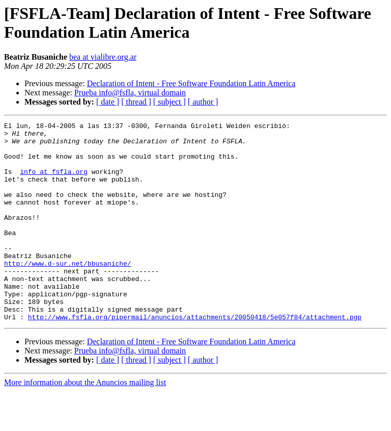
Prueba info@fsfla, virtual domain (130, 92)
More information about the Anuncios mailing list (85, 422)
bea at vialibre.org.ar (102, 57)
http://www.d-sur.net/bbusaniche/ (67, 292)
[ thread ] (136, 101)
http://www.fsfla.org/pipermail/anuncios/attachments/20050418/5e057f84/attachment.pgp (194, 356)
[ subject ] (169, 101)
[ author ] (203, 101)
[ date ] (107, 101)
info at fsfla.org (54, 182)
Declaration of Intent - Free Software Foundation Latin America (191, 83)
